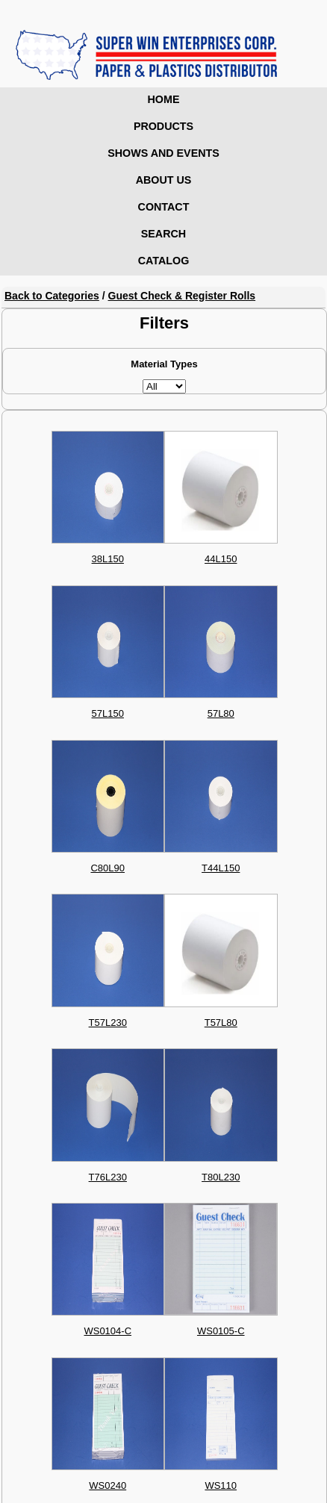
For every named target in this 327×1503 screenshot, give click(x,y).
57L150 (108, 713)
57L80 (221, 713)
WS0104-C (107, 1330)
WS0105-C (221, 1330)
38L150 (108, 558)
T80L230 (221, 1177)
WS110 (221, 1485)
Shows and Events (163, 153)
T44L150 (221, 868)
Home (164, 99)
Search (163, 234)
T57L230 (108, 1022)
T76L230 (108, 1177)
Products (163, 126)
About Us (164, 180)
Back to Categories (51, 296)
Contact (164, 207)
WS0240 (107, 1485)
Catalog (164, 261)
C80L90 (107, 868)
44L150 (221, 558)
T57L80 (221, 1022)
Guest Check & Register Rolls (182, 296)
